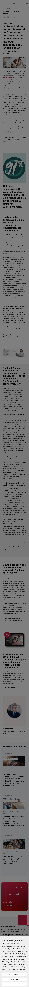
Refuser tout (14, 979)
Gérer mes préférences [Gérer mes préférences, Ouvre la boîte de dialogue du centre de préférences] (14, 974)
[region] (14, 961)
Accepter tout (14, 984)
